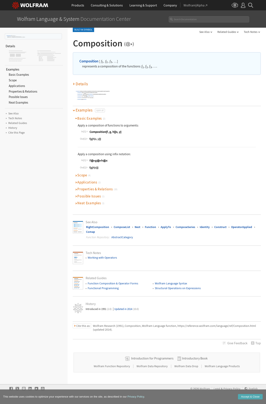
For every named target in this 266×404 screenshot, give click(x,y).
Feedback (237, 343)
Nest (137, 227)
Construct (220, 227)
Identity (205, 227)
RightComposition (97, 227)
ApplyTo (166, 227)
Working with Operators (102, 257)
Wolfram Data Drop (186, 366)
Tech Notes (250, 32)
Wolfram (205, 388)
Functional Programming (103, 288)
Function (150, 227)
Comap (90, 232)
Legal (217, 388)
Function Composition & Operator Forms (113, 283)
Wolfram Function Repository (112, 366)
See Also (204, 32)
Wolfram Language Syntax (171, 283)
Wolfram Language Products (222, 366)
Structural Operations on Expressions (178, 288)
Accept (250, 396)
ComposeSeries (185, 227)
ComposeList (122, 227)
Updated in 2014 (126, 309)
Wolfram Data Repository (152, 366)
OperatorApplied (241, 227)
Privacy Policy (231, 388)
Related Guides (226, 32)
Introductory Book (195, 358)
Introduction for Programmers (152, 358)
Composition (9, 35)
